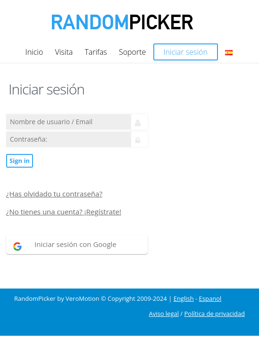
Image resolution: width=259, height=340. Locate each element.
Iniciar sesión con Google (75, 244)
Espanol (210, 299)
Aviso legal (164, 314)
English (184, 299)
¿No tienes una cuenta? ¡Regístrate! (63, 211)
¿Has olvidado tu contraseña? (54, 193)
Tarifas (95, 52)
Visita (64, 52)
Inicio (34, 52)
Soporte (132, 52)
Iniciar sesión (186, 52)
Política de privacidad (214, 314)
